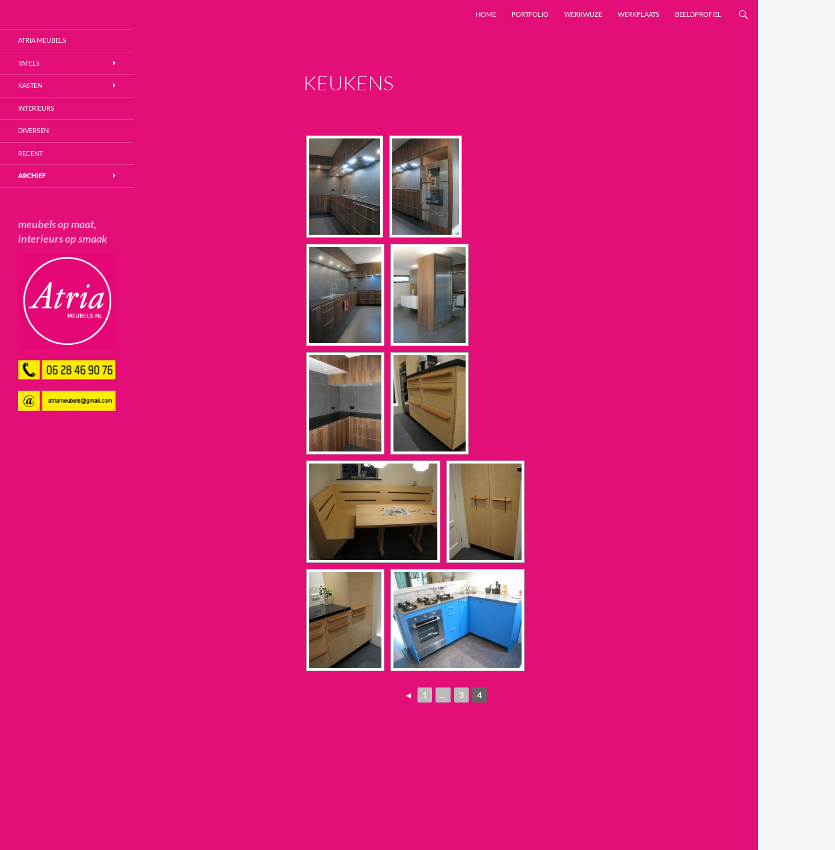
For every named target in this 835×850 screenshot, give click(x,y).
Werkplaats (638, 14)
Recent (30, 153)
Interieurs (36, 108)
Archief (32, 175)
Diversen (33, 130)
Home (486, 14)
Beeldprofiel (698, 14)
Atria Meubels (42, 40)
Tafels (29, 63)
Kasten (30, 85)
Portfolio (530, 14)
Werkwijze (583, 14)
